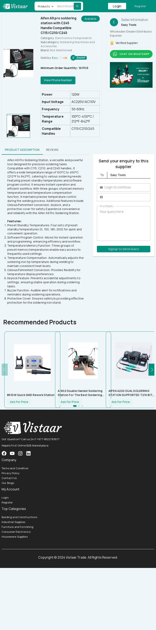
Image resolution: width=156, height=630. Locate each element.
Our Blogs (8, 483)
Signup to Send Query (123, 249)
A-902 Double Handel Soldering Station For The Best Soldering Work (80, 393)
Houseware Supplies (15, 536)
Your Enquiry (107, 206)
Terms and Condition (15, 468)
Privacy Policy (11, 473)
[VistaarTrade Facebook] (4, 453)
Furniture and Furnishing (18, 527)
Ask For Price (19, 402)
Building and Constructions (19, 517)
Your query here (123, 223)
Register (140, 6)
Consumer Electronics (16, 532)
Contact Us (9, 478)
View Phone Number (58, 80)
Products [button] (44, 6)
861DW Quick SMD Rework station (31, 395)
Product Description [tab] (22, 150)
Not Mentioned (61, 50)
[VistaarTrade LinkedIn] (28, 453)
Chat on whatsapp (131, 54)
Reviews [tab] (52, 150)
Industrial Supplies (13, 522)
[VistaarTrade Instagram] (12, 453)
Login (117, 6)
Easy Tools (59, 58)
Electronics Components (73, 38)
